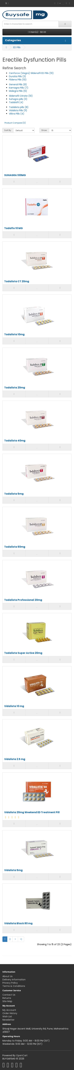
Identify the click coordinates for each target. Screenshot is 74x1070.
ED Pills (16, 47)
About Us (7, 976)
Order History (9, 1013)
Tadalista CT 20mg (16, 281)
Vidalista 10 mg (14, 706)
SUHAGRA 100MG (15, 175)
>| (21, 939)
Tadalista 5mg (14, 494)
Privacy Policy (10, 982)
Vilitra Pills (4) (16, 113)
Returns (6, 998)
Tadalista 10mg (14, 334)
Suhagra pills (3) (18, 99)
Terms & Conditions (13, 986)
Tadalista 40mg (14, 440)
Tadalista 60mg (14, 547)
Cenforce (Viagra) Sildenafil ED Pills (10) (31, 73)
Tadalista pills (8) (18, 107)
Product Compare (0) (15, 122)
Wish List (7, 1016)
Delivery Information (14, 979)
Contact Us (8, 994)
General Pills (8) (18, 84)
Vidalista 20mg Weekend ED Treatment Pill (32, 812)
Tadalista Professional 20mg (23, 600)
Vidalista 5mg (13, 870)
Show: (44, 130)
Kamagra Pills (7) (18, 87)
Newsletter (8, 1019)
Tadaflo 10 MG (13, 228)
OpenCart (21, 1055)
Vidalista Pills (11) (18, 110)
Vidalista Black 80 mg (18, 923)
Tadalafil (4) (16, 102)
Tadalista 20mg (14, 387)
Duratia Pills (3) (17, 76)
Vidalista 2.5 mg (14, 759)
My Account (9, 1010)
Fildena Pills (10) (18, 79)
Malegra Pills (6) (18, 91)
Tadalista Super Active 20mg (23, 653)
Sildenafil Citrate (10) (21, 95)
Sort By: (8, 130)
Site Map (7, 1001)
